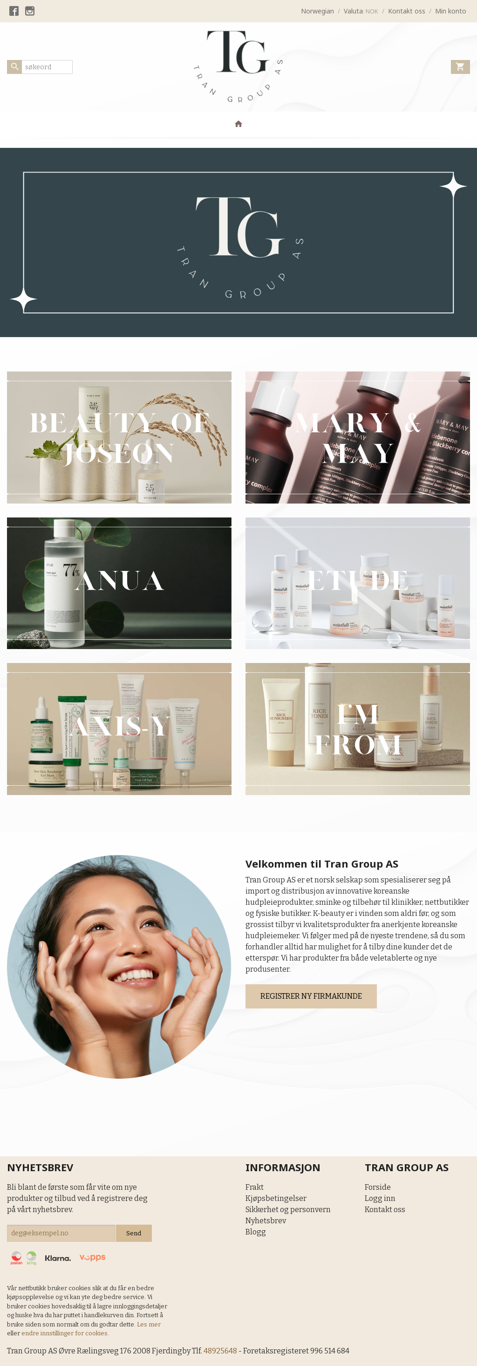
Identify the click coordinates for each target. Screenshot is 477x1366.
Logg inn (380, 1198)
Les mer (149, 1324)
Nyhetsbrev (265, 1220)
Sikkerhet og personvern (288, 1209)
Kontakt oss (385, 1209)
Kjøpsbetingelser (276, 1198)
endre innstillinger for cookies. (65, 1333)
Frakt (254, 1187)
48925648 (220, 1350)
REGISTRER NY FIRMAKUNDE (311, 996)
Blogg (255, 1231)
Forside (378, 1187)
